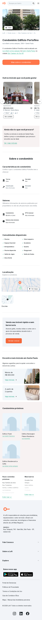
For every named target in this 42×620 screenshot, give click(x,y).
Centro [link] (27, 487)
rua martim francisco (8, 436)
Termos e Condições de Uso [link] (12, 591)
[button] (21, 285)
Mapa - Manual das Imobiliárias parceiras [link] (16, 600)
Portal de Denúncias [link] (9, 583)
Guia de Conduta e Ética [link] (10, 595)
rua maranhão (26, 438)
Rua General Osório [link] (8, 492)
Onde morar (11, 33)
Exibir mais (7, 497)
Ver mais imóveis (10, 143)
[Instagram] (14, 614)
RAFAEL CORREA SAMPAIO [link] (10, 487)
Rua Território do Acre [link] (9, 483)
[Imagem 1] (15, 102)
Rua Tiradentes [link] (7, 485)
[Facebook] (27, 614)
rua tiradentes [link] (6, 490)
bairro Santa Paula (28, 51)
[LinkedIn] (21, 614)
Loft (3, 33)
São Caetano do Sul (25, 33)
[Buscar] (33, 3)
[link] (14, 340)
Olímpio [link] (27, 483)
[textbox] (21, 3)
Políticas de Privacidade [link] (10, 587)
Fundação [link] (28, 490)
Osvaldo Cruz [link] (29, 480)
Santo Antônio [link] (29, 485)
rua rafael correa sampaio (11, 51)
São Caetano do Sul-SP (16, 53)
